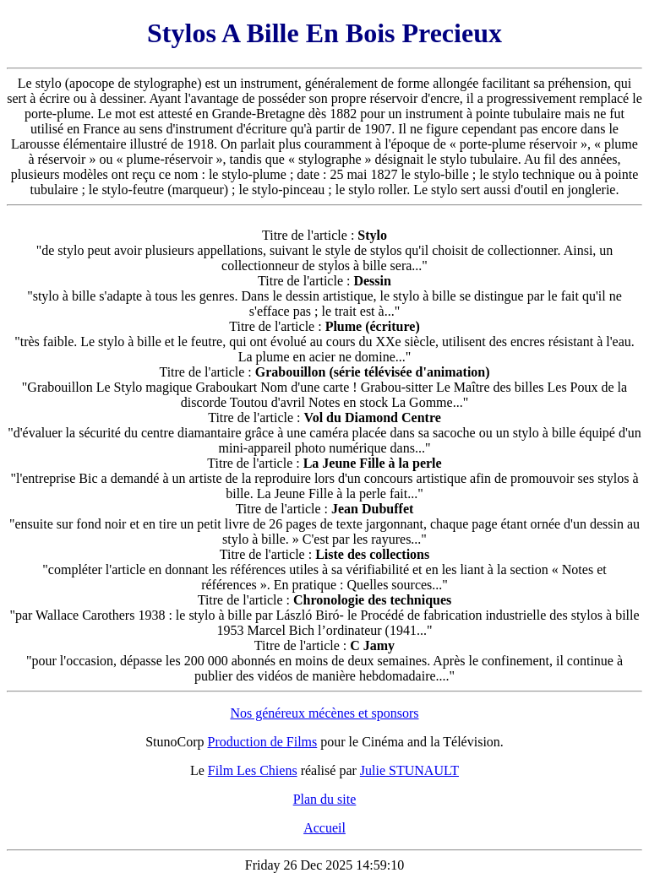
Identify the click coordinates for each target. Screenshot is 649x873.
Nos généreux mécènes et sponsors (324, 713)
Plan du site (325, 799)
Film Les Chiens (252, 770)
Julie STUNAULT (409, 770)
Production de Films (263, 742)
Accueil (324, 828)
